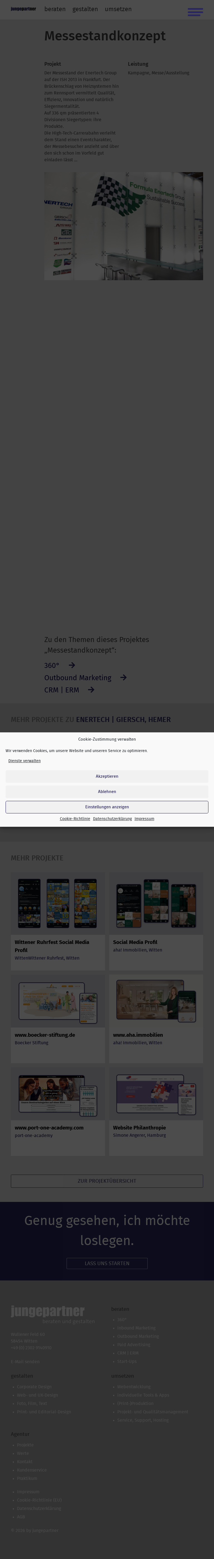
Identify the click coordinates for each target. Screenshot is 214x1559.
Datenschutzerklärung (112, 819)
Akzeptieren (107, 776)
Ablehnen (107, 792)
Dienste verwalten (24, 761)
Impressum (144, 819)
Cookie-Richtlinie (75, 819)
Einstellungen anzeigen (107, 807)
